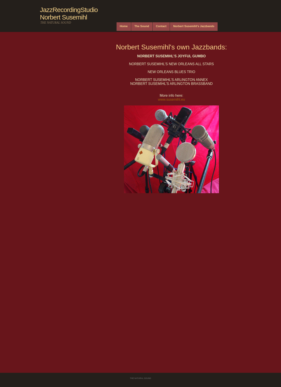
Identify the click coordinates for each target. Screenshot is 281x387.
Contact (161, 26)
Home (124, 26)
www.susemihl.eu (171, 99)
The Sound (141, 26)
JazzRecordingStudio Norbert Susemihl (69, 13)
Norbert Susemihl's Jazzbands (193, 26)
